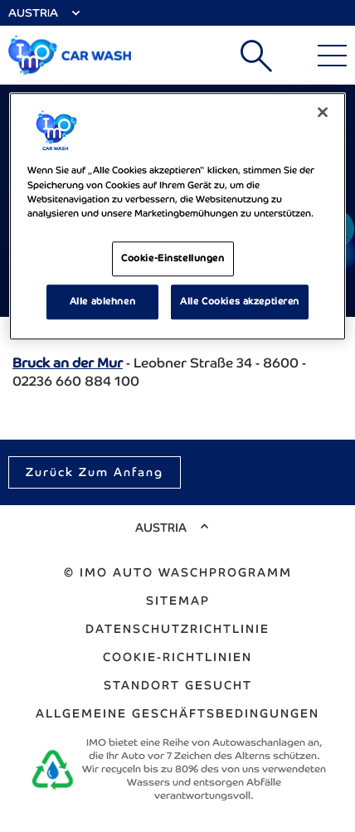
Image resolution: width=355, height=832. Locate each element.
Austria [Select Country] (33, 13)
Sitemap (178, 600)
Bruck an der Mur (67, 363)
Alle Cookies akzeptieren (239, 301)
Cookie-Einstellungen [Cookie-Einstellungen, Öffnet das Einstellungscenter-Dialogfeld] (172, 258)
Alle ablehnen (102, 301)
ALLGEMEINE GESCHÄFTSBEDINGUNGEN (177, 713)
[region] (178, 216)
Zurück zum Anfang (94, 472)
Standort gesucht (178, 685)
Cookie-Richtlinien (177, 657)
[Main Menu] (332, 56)
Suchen (256, 55)
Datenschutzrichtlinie (177, 629)
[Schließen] (322, 113)
